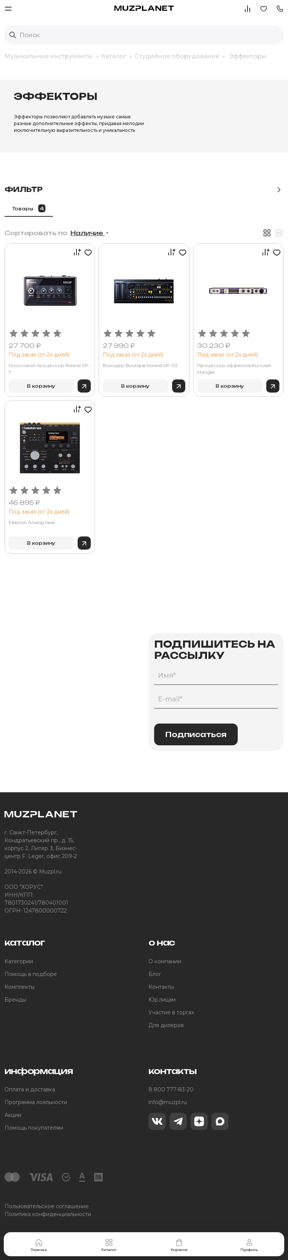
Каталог (109, 1245)
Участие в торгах (171, 1012)
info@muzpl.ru (167, 1102)
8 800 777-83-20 (171, 1089)
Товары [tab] (28, 208)
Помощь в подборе (30, 974)
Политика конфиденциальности (47, 1214)
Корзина (179, 1245)
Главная (39, 1245)
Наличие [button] (87, 233)
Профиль (249, 1245)
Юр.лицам (162, 999)
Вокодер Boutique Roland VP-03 (140, 365)
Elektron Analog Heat (32, 522)
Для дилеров (166, 1025)
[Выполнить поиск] (12, 35)
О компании (164, 961)
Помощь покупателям (33, 1127)
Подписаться (195, 734)
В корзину (41, 386)
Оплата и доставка (29, 1089)
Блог (154, 974)
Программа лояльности (35, 1102)
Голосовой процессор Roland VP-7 (49, 369)
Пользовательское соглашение (46, 1206)
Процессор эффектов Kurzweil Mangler (234, 369)
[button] (279, 8)
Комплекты (19, 987)
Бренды (15, 999)
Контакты (161, 987)
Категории (18, 961)
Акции (12, 1115)
